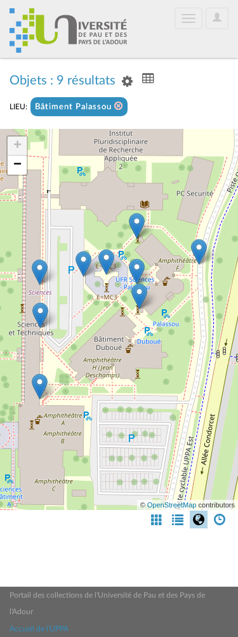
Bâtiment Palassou (79, 106)
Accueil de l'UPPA (39, 629)
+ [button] (17, 146)
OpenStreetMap (172, 505)
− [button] (17, 165)
